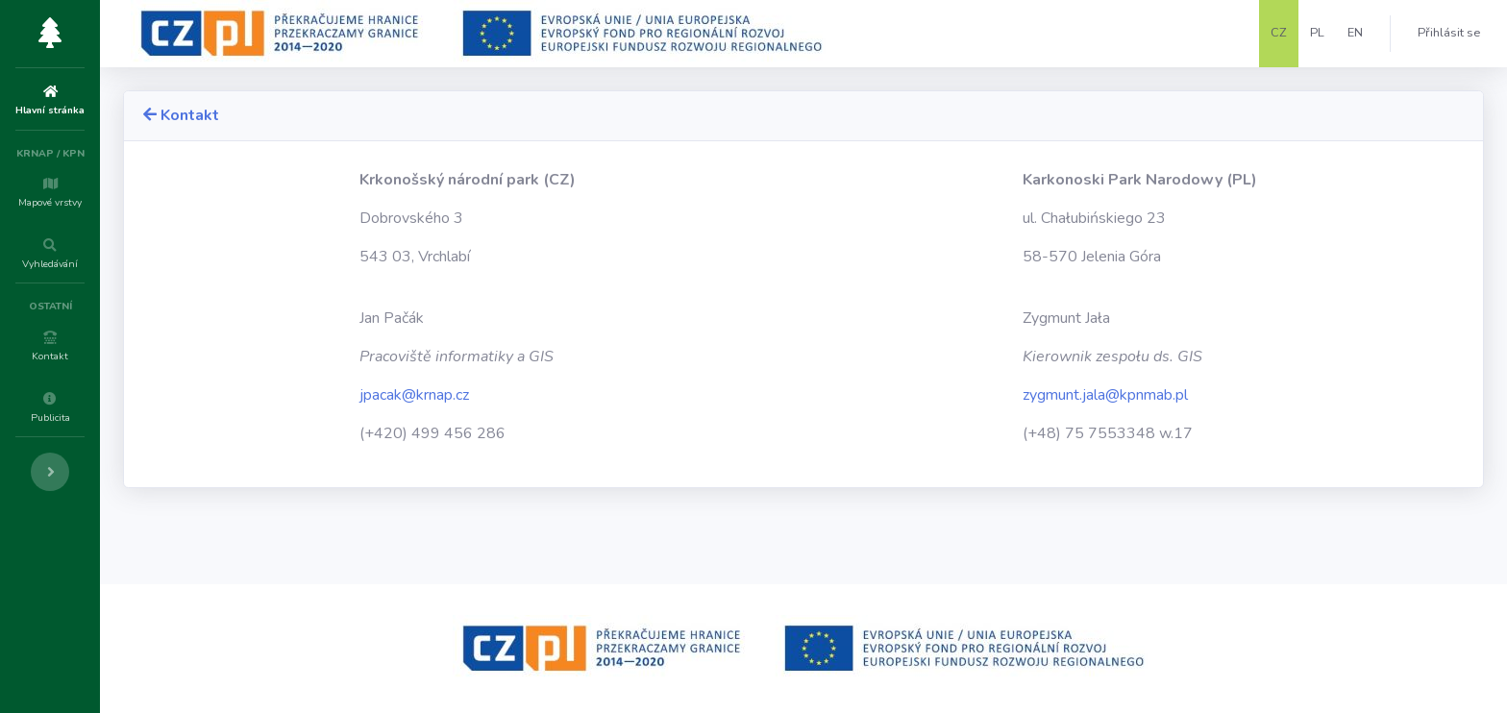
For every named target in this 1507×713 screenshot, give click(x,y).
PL (1317, 32)
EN (1355, 32)
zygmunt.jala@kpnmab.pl (1134, 395)
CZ (1279, 32)
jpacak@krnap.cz (501, 395)
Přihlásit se (1449, 32)
